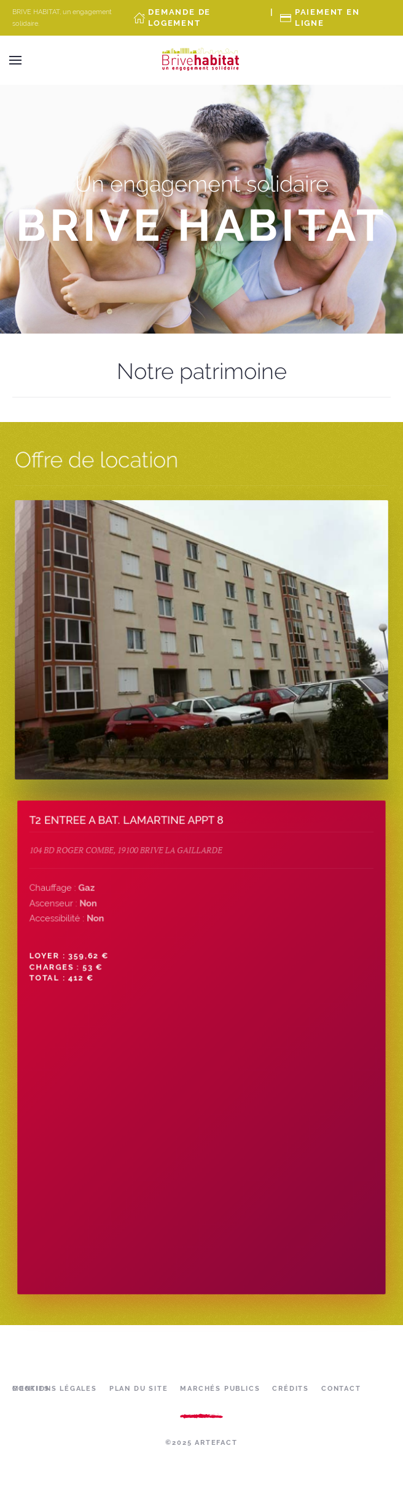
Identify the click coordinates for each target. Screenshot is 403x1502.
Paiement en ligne (327, 17)
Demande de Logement (179, 17)
